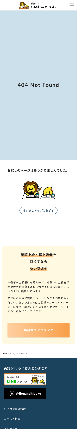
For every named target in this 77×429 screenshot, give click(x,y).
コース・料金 (12, 418)
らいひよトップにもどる (38, 210)
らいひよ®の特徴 (15, 409)
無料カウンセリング (38, 330)
